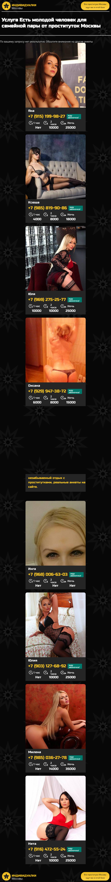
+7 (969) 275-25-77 (55, 299)
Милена (34, 752)
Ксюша (33, 202)
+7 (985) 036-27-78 (55, 757)
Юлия (32, 660)
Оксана (34, 386)
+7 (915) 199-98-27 (54, 116)
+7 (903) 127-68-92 (55, 666)
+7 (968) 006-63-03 (56, 574)
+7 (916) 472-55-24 (54, 849)
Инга (32, 569)
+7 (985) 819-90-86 (55, 208)
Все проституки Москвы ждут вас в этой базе (95, 6)
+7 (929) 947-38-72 (55, 391)
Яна (31, 111)
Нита (32, 844)
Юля (31, 294)
